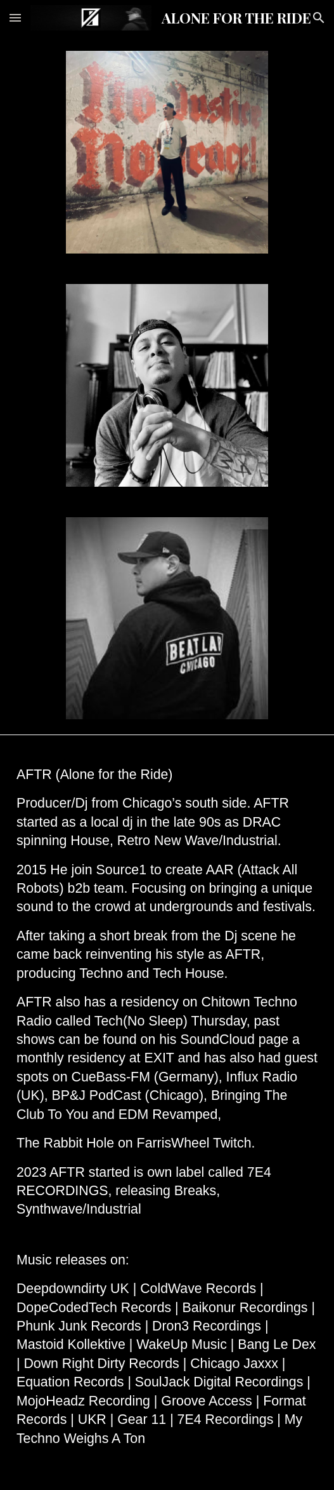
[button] (15, 17)
